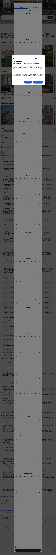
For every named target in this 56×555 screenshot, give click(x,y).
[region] (28, 70)
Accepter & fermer (38, 82)
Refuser (28, 82)
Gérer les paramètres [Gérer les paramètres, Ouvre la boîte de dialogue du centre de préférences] (18, 82)
